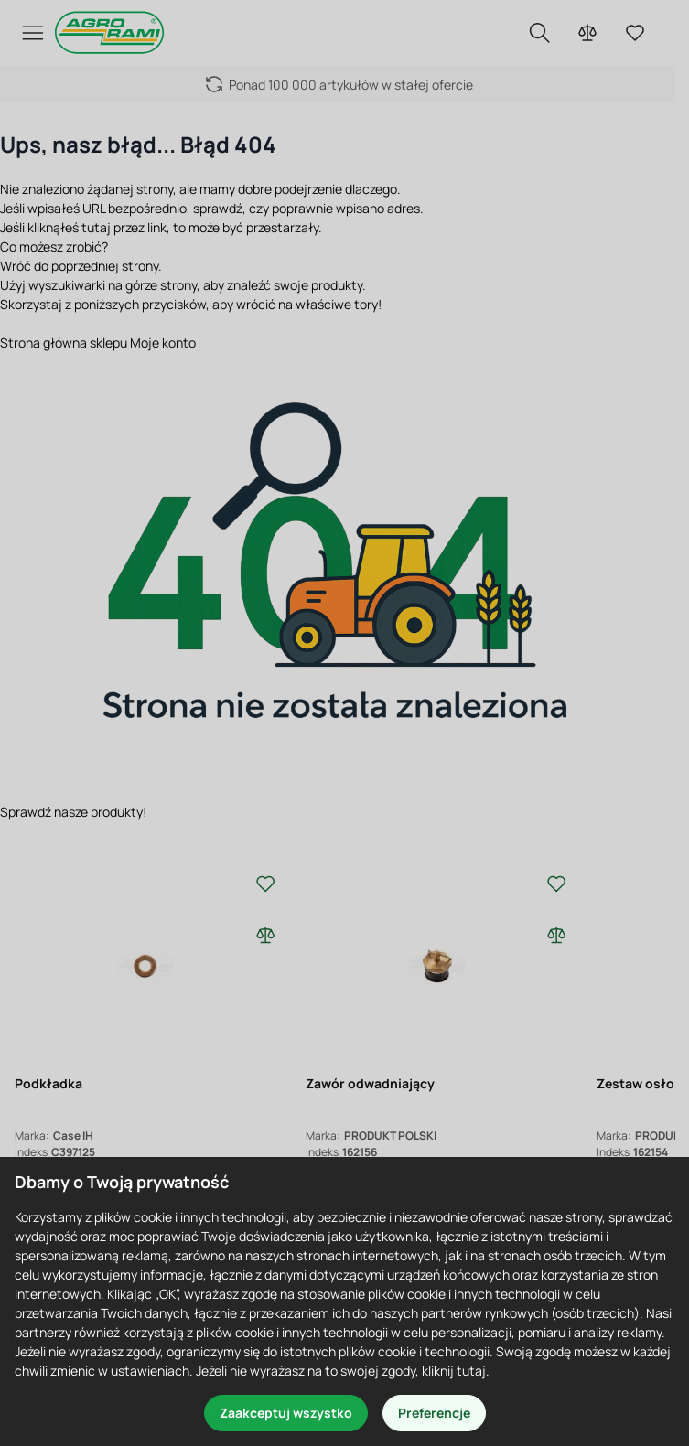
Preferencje (434, 1412)
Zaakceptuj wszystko (286, 1412)
